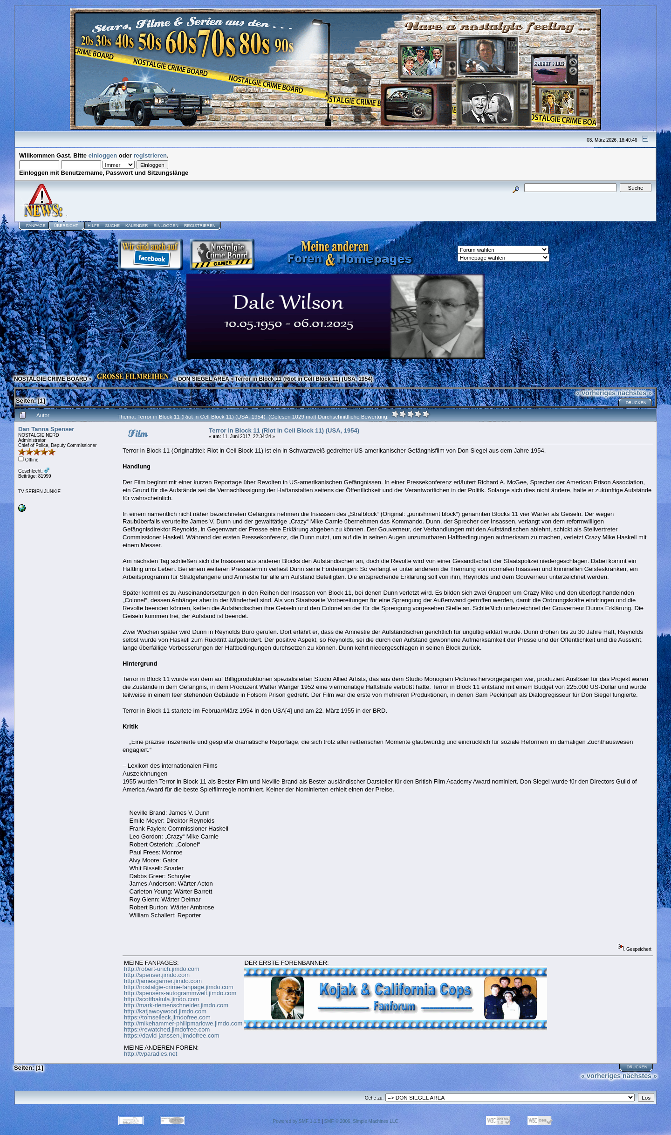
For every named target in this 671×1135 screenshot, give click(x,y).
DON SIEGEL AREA (203, 379)
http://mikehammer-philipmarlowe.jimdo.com (183, 1023)
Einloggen (165, 225)
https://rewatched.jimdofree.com (167, 1029)
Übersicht (66, 225)
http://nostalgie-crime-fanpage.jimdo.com (178, 987)
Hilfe (94, 225)
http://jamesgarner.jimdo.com (163, 980)
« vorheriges (596, 393)
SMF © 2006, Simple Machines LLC (361, 1121)
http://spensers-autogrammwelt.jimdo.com (180, 993)
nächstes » (634, 393)
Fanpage (36, 225)
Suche (112, 225)
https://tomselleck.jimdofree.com (167, 1017)
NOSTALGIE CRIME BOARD (50, 379)
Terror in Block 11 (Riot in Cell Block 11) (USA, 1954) (304, 379)
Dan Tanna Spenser (46, 429)
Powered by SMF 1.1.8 (297, 1121)
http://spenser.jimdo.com (157, 974)
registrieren (150, 155)
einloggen (103, 155)
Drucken (636, 402)
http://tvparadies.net (150, 1053)
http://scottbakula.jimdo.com (161, 999)
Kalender (136, 225)
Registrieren (200, 225)
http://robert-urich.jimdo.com (161, 968)
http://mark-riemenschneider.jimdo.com (176, 1005)
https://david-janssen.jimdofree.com (171, 1035)
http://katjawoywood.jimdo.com (165, 1011)
